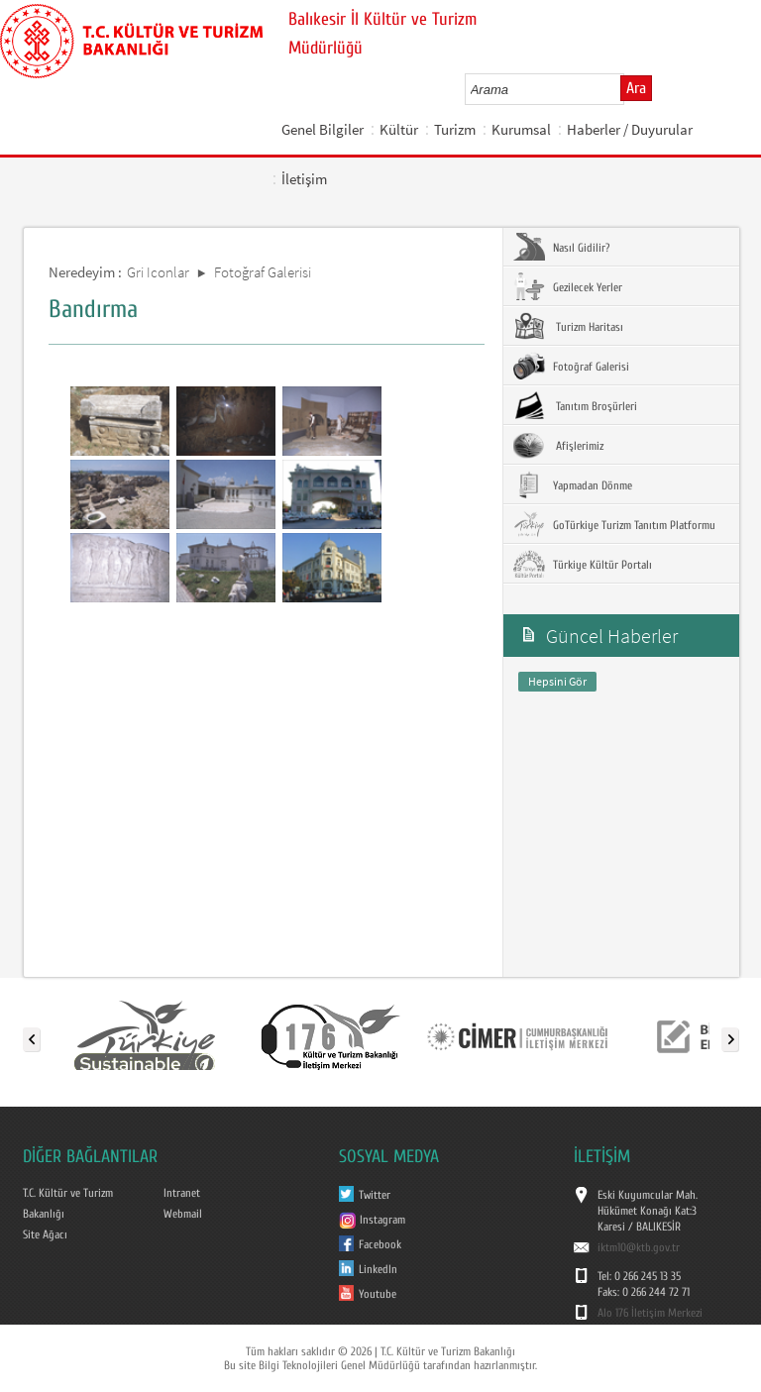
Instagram (372, 1220)
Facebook (380, 1244)
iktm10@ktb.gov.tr (639, 1247)
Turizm (455, 129)
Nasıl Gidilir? (561, 247)
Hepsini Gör (557, 681)
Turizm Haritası (568, 326)
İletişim (304, 178)
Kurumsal (521, 129)
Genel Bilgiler (322, 129)
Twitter (374, 1195)
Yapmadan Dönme (572, 484)
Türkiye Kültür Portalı (582, 564)
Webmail (182, 1214)
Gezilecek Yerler (567, 286)
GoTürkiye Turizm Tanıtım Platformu (614, 524)
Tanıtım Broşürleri (575, 405)
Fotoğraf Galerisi (262, 272)
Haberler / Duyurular (630, 129)
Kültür (399, 129)
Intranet (181, 1193)
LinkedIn (378, 1269)
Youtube (377, 1294)
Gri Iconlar (158, 272)
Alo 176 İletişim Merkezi (650, 1313)
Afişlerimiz (558, 445)
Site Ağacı (45, 1234)
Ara (636, 88)
